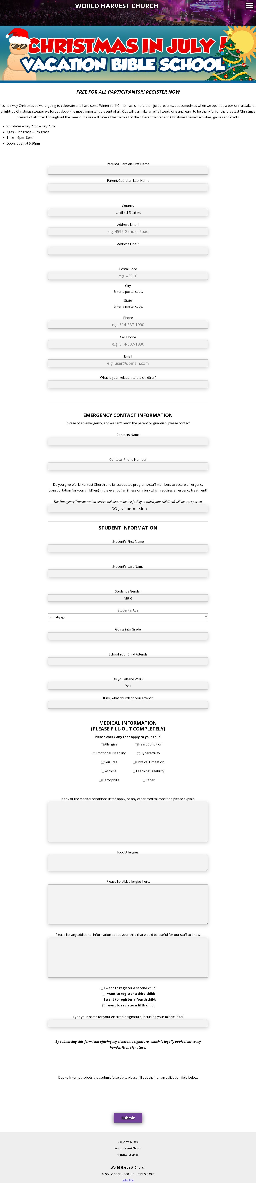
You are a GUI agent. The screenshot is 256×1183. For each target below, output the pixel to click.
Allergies (110, 744)
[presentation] (128, 1094)
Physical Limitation (150, 762)
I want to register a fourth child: (130, 999)
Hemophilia (110, 780)
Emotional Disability (111, 753)
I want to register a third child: (130, 993)
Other (150, 780)
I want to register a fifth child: (130, 1005)
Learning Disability (150, 771)
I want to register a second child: (130, 988)
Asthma (110, 771)
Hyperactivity (150, 753)
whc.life (128, 1180)
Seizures (110, 762)
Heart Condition (150, 744)
